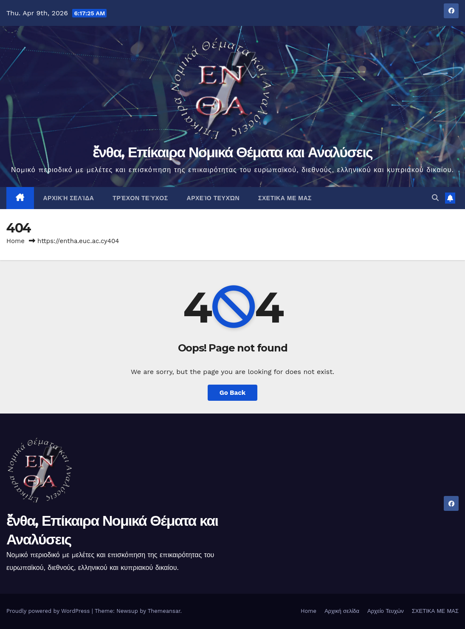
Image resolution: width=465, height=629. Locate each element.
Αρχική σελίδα (68, 198)
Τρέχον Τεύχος (140, 198)
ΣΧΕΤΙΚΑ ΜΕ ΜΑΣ (285, 198)
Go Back (233, 393)
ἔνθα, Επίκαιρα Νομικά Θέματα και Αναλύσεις (232, 152)
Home (15, 241)
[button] (435, 198)
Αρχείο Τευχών (213, 198)
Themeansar (164, 611)
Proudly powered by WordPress (49, 611)
